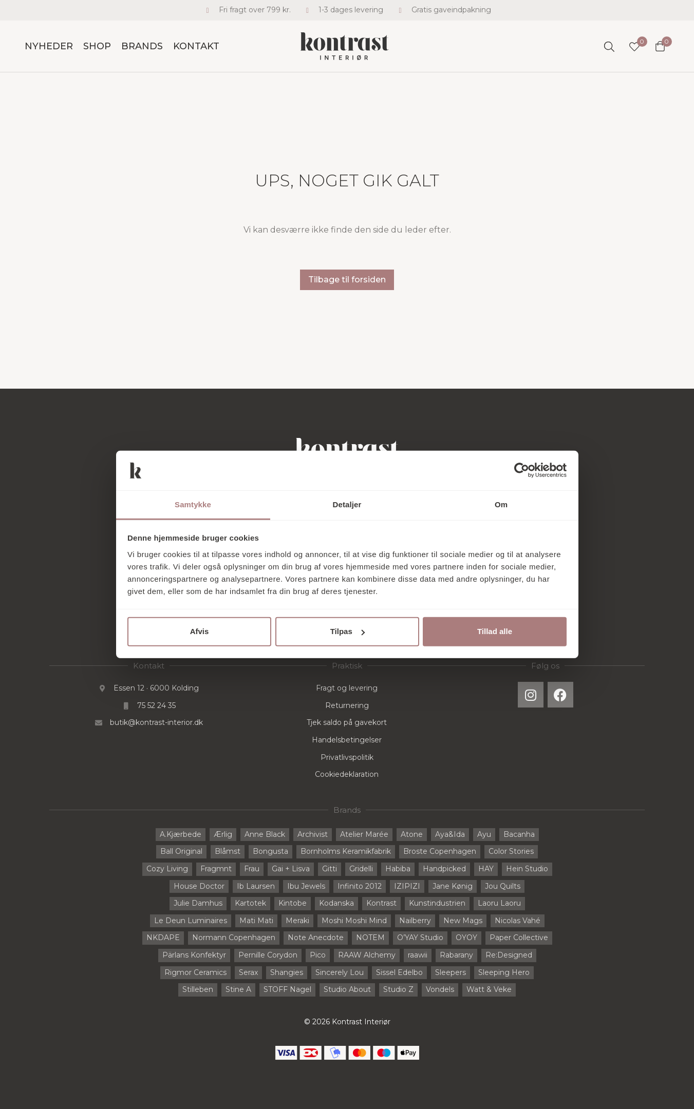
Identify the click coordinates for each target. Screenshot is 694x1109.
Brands (142, 46)
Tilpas (347, 631)
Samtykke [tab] (193, 504)
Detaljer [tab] (347, 504)
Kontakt (196, 46)
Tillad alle (494, 631)
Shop (97, 46)
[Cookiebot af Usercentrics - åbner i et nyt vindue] (522, 470)
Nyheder (49, 46)
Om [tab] (501, 504)
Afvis (199, 631)
